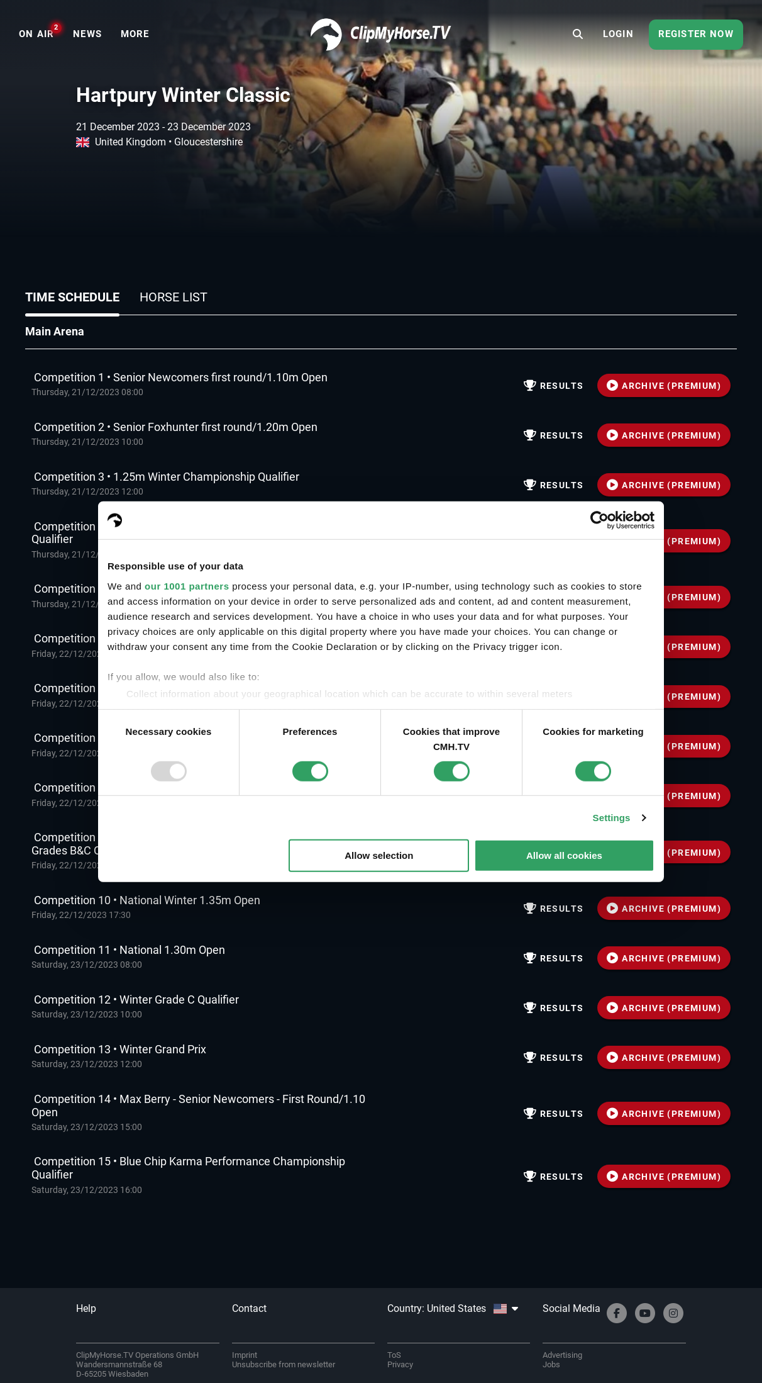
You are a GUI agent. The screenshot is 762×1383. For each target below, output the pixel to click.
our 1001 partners (187, 585)
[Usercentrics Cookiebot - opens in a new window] (599, 520)
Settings (612, 817)
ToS (394, 1355)
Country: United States (452, 1308)
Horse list (173, 297)
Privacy (400, 1364)
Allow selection (379, 855)
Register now (696, 34)
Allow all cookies (564, 855)
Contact (249, 1308)
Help (86, 1308)
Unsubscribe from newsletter (283, 1364)
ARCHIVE (664, 386)
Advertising (562, 1355)
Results (554, 386)
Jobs (551, 1364)
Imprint (244, 1355)
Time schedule (72, 297)
